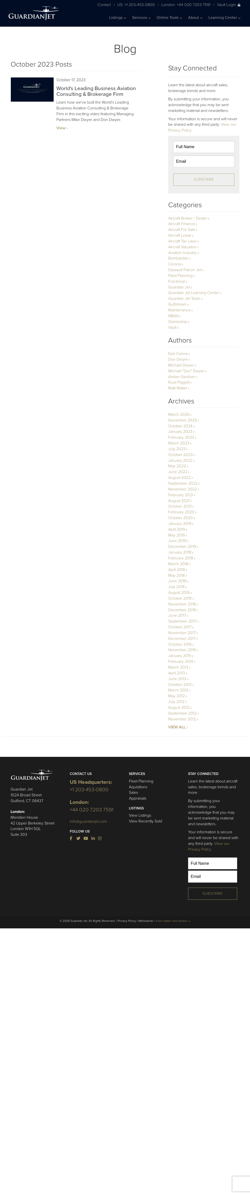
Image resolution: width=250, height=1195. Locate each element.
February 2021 (180, 495)
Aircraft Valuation (182, 247)
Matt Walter (177, 388)
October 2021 (180, 506)
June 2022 (177, 471)
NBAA (173, 315)
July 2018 (176, 586)
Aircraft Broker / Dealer (187, 218)
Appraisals (137, 798)
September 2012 (182, 713)
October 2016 (180, 644)
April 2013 (176, 673)
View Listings (140, 815)
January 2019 (179, 523)
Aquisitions (138, 787)
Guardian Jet (179, 287)
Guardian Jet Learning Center (193, 292)
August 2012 (179, 707)
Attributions (145, 921)
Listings (117, 17)
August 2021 (179, 500)
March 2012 (178, 690)
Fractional (176, 281)
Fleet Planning (180, 275)
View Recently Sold (145, 821)
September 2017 (182, 621)
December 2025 (182, 420)
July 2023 (177, 448)
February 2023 (181, 437)
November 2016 (182, 649)
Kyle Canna (178, 353)
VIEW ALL (177, 727)
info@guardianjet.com (88, 821)
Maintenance (179, 310)
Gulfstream (177, 304)
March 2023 (178, 443)
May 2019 (176, 535)
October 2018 (180, 598)
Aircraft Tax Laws (182, 241)
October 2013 (180, 684)
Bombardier (178, 258)
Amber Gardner (181, 376)
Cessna (174, 264)
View (60, 128)
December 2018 (182, 609)
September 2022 (183, 483)
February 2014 (180, 661)
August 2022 (179, 477)
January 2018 (179, 552)
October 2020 (180, 517)
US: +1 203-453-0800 (136, 5)
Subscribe (204, 179)
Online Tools (169, 17)
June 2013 (177, 678)
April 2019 (176, 529)
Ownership (177, 321)
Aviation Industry (182, 252)
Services (141, 17)
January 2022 (180, 460)
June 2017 (177, 615)
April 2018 (176, 569)
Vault (172, 327)
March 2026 (178, 414)
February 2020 (181, 512)
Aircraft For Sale (181, 229)
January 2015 (179, 655)
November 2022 (182, 489)
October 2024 (180, 426)
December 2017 (182, 638)
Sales (133, 792)
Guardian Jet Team (184, 298)
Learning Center (224, 17)
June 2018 (177, 581)
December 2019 (182, 546)
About (195, 17)
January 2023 (180, 431)
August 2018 (179, 592)
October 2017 (179, 627)
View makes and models (172, 921)
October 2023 (180, 454)
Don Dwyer (178, 359)
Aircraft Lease (179, 235)
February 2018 (180, 558)
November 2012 (182, 719)
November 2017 (182, 632)
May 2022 (177, 466)
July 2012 (176, 701)
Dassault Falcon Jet (184, 269)
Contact (104, 5)
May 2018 (176, 575)
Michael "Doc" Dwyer (186, 371)
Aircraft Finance (181, 223)
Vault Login (228, 5)
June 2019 (177, 540)
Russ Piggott (178, 382)
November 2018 (182, 604)
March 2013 (178, 667)
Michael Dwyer (181, 365)
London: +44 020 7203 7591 (185, 5)
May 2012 (176, 695)
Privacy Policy (127, 921)
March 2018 (178, 563)
